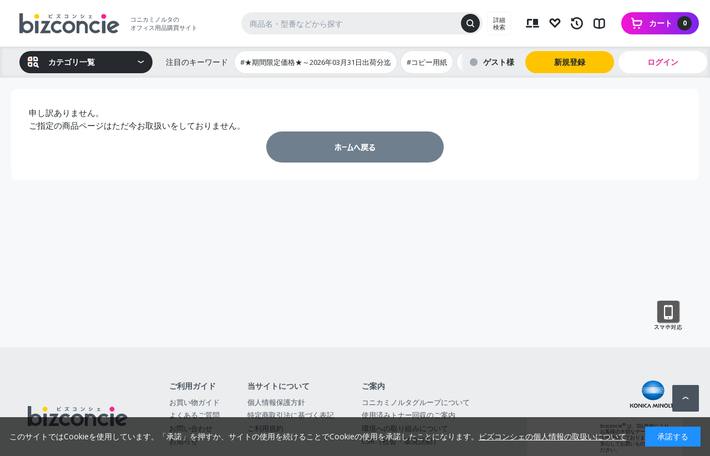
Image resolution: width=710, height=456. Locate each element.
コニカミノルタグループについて (416, 402)
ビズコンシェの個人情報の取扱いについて (552, 436)
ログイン (662, 62)
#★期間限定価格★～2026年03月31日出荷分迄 (315, 62)
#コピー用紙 (427, 62)
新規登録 (569, 62)
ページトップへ (685, 398)
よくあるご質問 (194, 415)
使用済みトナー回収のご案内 (408, 415)
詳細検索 (499, 23)
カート (670, 23)
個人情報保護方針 (276, 402)
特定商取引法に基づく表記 (290, 415)
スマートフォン (668, 316)
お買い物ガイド (194, 402)
